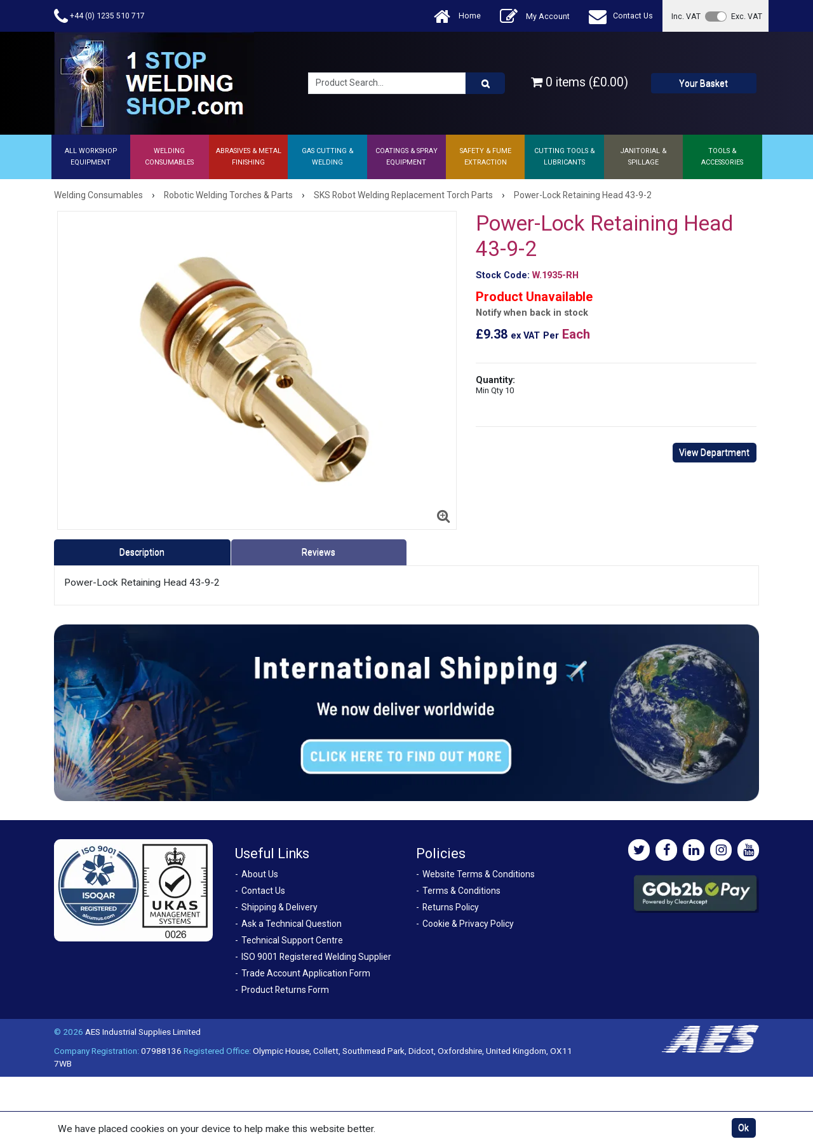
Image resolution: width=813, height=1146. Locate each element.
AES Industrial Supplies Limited (143, 1032)
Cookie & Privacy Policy (468, 924)
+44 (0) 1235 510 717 (99, 16)
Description (142, 552)
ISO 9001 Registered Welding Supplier (316, 957)
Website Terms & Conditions (478, 874)
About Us (259, 874)
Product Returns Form (285, 990)
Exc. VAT (746, 16)
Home (457, 16)
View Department (714, 452)
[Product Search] (485, 83)
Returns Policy (450, 907)
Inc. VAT (686, 16)
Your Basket (703, 83)
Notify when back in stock (532, 312)
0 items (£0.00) (579, 82)
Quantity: (495, 384)
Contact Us (621, 16)
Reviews (318, 552)
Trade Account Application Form (305, 973)
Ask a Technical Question (291, 924)
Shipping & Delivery (279, 907)
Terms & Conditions (461, 891)
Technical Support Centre (292, 940)
